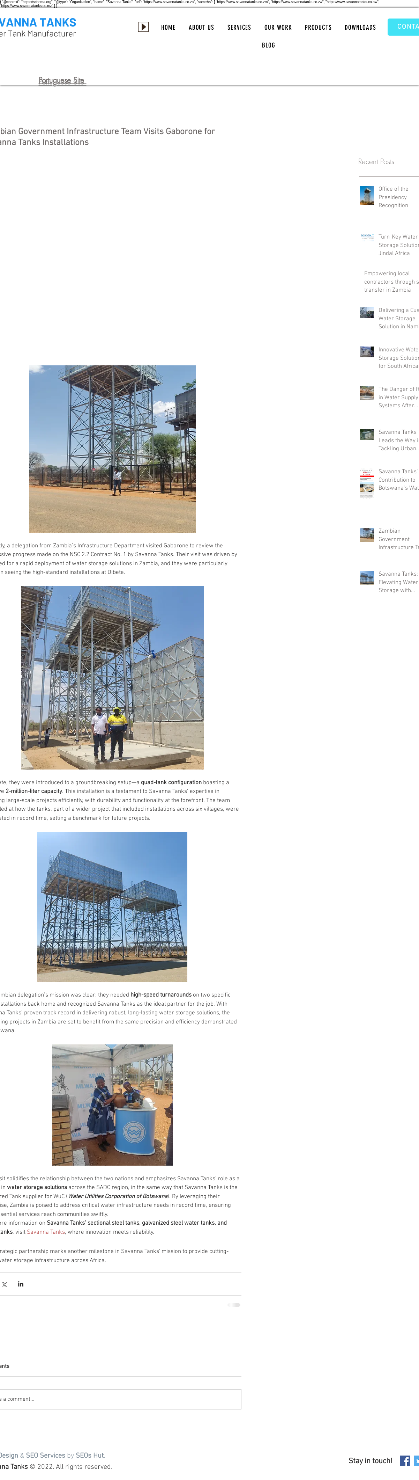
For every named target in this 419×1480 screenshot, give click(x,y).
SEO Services (45, 1456)
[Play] (143, 26)
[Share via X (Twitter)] (3, 1284)
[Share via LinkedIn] (20, 1284)
